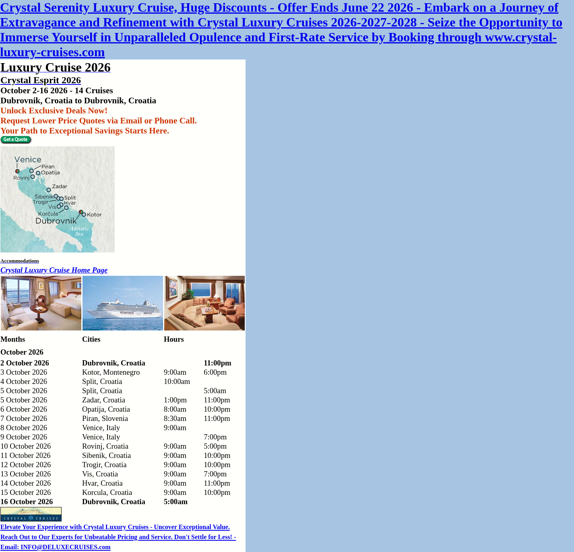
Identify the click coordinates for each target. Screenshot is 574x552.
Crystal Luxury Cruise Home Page (53, 270)
